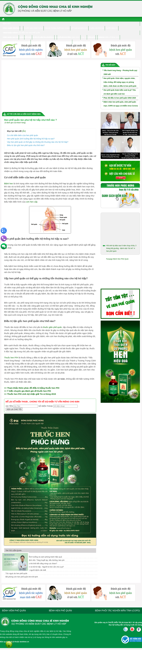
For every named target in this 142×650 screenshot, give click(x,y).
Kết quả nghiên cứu (79, 28)
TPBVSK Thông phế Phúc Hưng (56, 28)
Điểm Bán (91, 37)
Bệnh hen (6, 23)
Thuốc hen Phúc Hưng (33, 28)
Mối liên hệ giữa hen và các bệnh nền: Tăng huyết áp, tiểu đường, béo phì (35, 560)
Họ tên (9, 406)
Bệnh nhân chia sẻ (10, 37)
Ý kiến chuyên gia (96, 28)
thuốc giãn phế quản (52, 327)
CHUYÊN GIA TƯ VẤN (63, 37)
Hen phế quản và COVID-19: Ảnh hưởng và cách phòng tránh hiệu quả (34, 557)
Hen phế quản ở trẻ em (40, 42)
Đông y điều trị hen (11, 28)
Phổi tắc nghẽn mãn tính (43, 37)
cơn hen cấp (31, 202)
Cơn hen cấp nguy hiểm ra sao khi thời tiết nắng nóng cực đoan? (31, 563)
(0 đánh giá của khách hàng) (15, 123)
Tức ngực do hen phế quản (16, 573)
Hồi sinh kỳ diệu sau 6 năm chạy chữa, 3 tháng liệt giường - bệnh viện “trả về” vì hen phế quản (121, 248)
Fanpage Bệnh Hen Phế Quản (117, 259)
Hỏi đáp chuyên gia (63, 42)
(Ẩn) (24, 131)
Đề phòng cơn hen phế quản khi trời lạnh (22, 577)
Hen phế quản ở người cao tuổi (16, 42)
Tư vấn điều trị (79, 42)
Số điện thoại (45, 406)
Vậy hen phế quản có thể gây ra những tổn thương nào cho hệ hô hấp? (37, 142)
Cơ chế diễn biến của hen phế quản (22, 135)
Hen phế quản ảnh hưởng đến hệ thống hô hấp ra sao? (31, 139)
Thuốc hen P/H (112, 28)
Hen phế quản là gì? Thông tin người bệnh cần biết (26, 570)
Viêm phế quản (25, 37)
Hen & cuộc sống (10, 33)
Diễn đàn (100, 37)
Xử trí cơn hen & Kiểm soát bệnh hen (24, 114)
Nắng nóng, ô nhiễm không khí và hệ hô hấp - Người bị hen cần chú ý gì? (35, 567)
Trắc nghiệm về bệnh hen (108, 37)
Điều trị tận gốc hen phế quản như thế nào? (26, 145)
